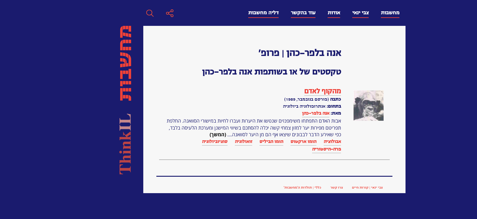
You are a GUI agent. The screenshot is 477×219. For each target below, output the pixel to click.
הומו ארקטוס (208, 141)
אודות (238, 13)
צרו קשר (241, 187)
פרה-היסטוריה (231, 149)
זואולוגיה (148, 141)
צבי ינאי (265, 13)
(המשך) (122, 134)
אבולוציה (236, 141)
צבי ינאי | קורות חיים (271, 187)
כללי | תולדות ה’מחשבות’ (207, 187)
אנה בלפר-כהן (220, 113)
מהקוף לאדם (227, 91)
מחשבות (294, 13)
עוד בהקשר (207, 13)
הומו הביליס (176, 141)
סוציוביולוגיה (119, 141)
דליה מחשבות (168, 13)
